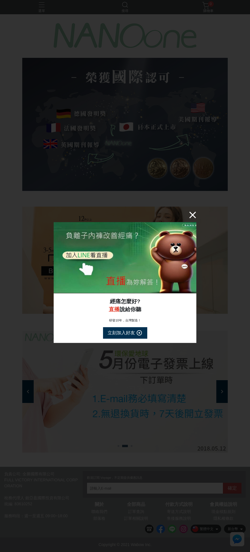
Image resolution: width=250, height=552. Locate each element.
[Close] (192, 215)
